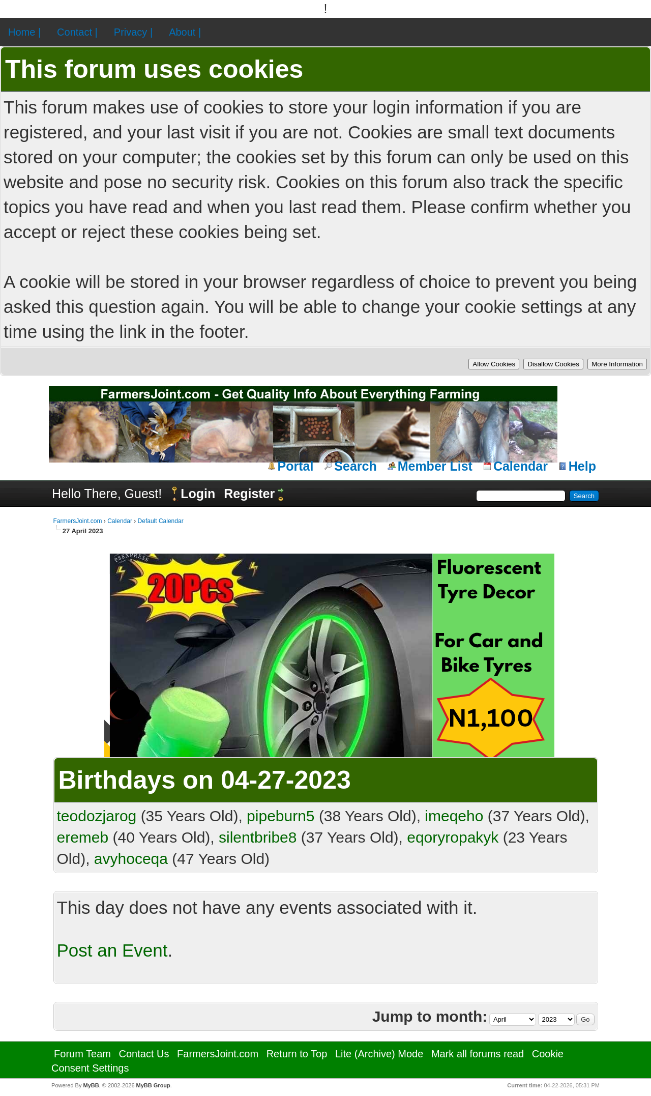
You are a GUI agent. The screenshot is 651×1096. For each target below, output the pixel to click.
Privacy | (133, 32)
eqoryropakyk (452, 837)
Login (198, 493)
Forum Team (82, 1053)
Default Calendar (161, 521)
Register (249, 493)
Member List (435, 466)
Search (355, 466)
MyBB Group (153, 1085)
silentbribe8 (258, 837)
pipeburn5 (280, 815)
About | (185, 32)
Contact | (77, 32)
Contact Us (144, 1053)
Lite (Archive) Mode (379, 1053)
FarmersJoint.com (77, 521)
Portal (296, 466)
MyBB (91, 1085)
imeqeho (454, 815)
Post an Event (112, 950)
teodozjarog (97, 815)
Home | (24, 32)
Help (582, 466)
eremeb (83, 837)
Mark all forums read (477, 1053)
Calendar (520, 466)
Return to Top (297, 1053)
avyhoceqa (131, 858)
